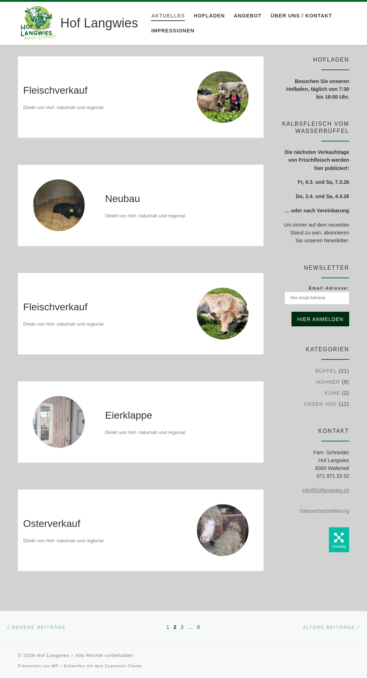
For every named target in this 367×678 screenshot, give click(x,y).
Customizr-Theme (123, 666)
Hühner (328, 382)
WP (54, 666)
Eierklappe (128, 415)
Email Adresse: (317, 295)
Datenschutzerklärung (324, 511)
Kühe (332, 393)
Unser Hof (320, 404)
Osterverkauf (51, 523)
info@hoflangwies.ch (325, 490)
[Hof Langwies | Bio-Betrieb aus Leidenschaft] (38, 22)
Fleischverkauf (55, 90)
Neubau (122, 198)
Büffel (326, 371)
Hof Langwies (53, 655)
